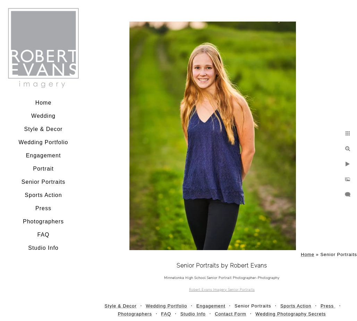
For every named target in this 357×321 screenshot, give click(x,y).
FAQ (43, 235)
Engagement (43, 155)
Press (43, 208)
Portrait (43, 169)
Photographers (43, 221)
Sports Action (43, 195)
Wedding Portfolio (43, 142)
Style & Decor (43, 129)
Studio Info (43, 248)
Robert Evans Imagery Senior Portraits (222, 289)
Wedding (43, 116)
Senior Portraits (43, 182)
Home (43, 103)
